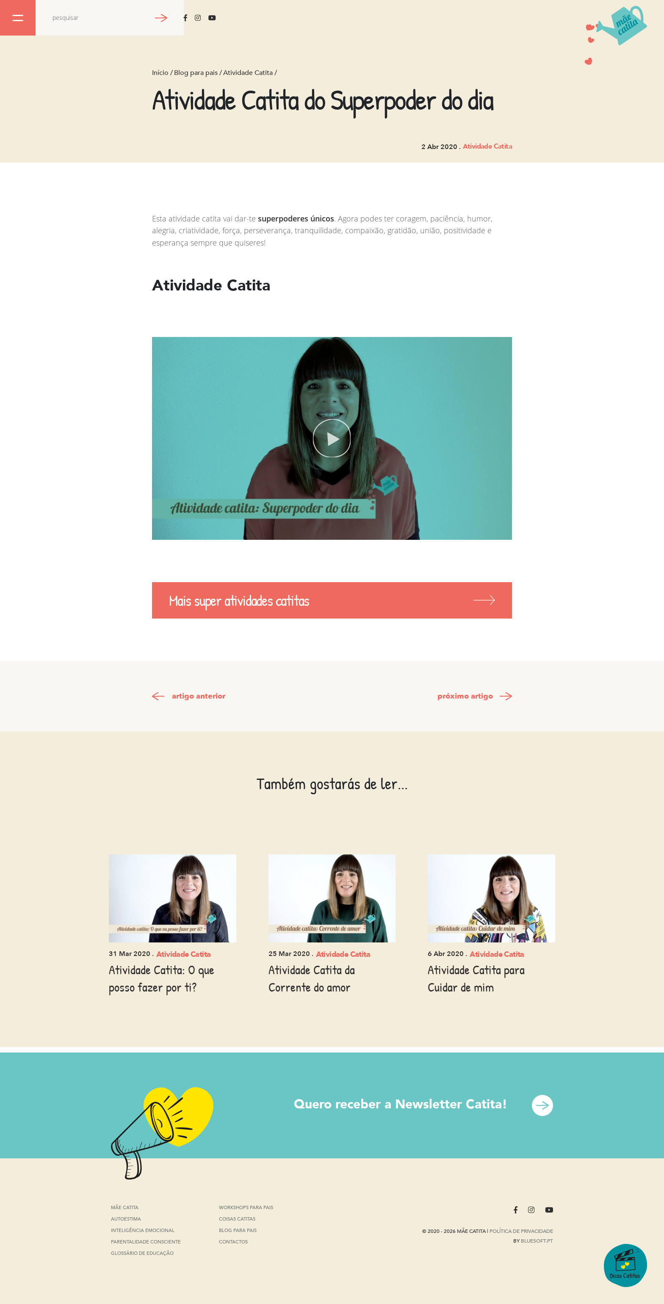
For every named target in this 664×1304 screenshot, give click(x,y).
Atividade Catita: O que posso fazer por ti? (161, 978)
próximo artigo (465, 696)
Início (160, 72)
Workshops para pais (246, 1208)
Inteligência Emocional (142, 1231)
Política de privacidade (521, 1231)
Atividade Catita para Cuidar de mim (476, 978)
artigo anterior (198, 696)
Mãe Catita (125, 1208)
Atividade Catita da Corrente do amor (311, 978)
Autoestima (126, 1219)
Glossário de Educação (142, 1254)
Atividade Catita (248, 72)
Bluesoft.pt (537, 1241)
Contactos (233, 1242)
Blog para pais (196, 72)
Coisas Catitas (237, 1219)
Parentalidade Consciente (146, 1242)
